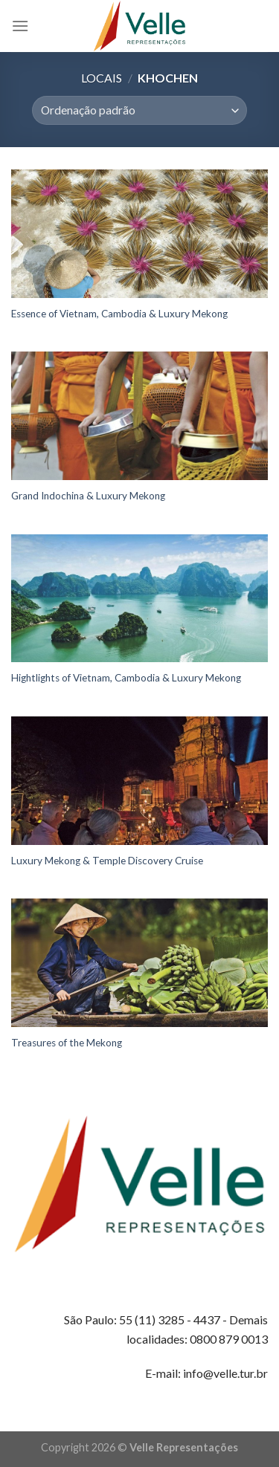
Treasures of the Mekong (66, 1043)
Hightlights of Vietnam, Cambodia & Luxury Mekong (126, 678)
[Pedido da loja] (139, 110)
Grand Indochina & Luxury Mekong (88, 496)
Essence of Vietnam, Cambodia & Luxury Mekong (119, 314)
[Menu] (20, 25)
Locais (101, 78)
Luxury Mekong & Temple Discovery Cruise (107, 861)
